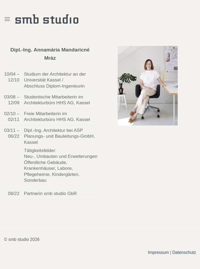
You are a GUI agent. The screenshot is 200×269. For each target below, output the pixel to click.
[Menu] (7, 18)
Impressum (158, 252)
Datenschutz (184, 252)
